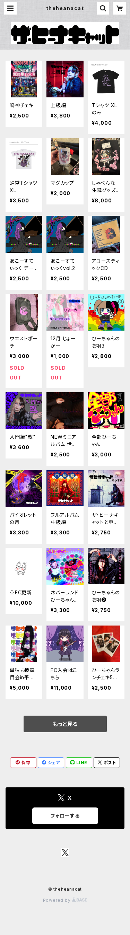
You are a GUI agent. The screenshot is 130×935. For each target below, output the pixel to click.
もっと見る (65, 723)
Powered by (65, 900)
